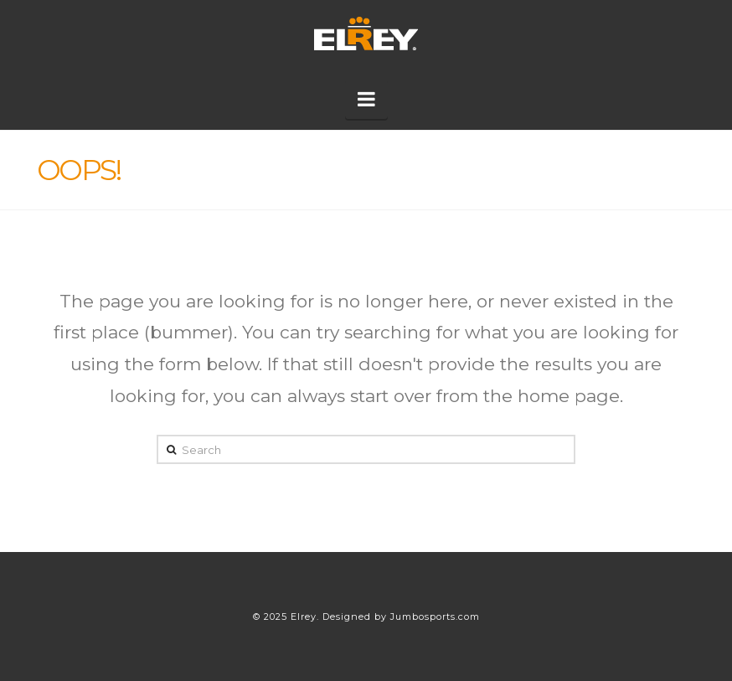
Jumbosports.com (435, 616)
